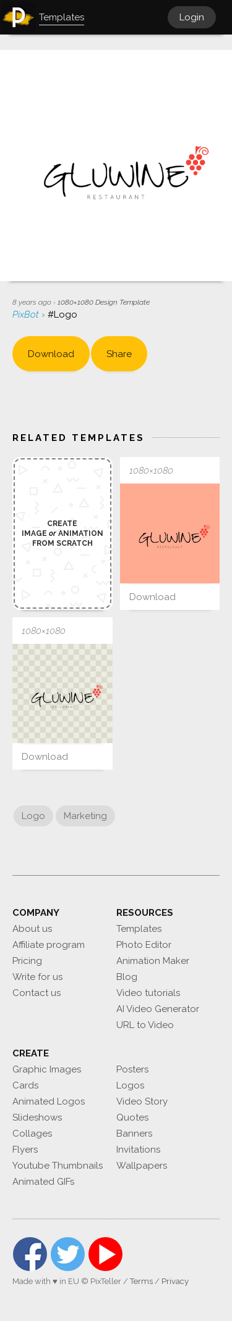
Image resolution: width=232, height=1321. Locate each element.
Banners (134, 1133)
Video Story (142, 1101)
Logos (130, 1085)
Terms (141, 1281)
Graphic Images (46, 1069)
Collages (32, 1133)
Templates (138, 928)
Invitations (138, 1149)
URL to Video (145, 1025)
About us (32, 928)
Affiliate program (48, 944)
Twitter (68, 1254)
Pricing (27, 960)
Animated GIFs (43, 1181)
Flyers (25, 1149)
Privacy (175, 1281)
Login (191, 17)
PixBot (26, 314)
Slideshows (37, 1117)
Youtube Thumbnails (57, 1165)
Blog (126, 976)
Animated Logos (48, 1101)
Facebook (30, 1254)
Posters (132, 1069)
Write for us (37, 976)
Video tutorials (148, 992)
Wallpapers (141, 1165)
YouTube (105, 1254)
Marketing (85, 815)
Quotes (132, 1117)
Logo (33, 815)
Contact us (36, 992)
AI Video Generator (157, 1008)
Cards (25, 1085)
